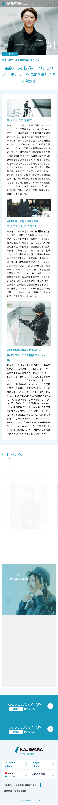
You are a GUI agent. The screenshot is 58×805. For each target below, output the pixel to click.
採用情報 (8, 784)
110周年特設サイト (36, 764)
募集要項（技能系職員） (15, 790)
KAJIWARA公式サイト (10, 764)
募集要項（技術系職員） (27, 784)
